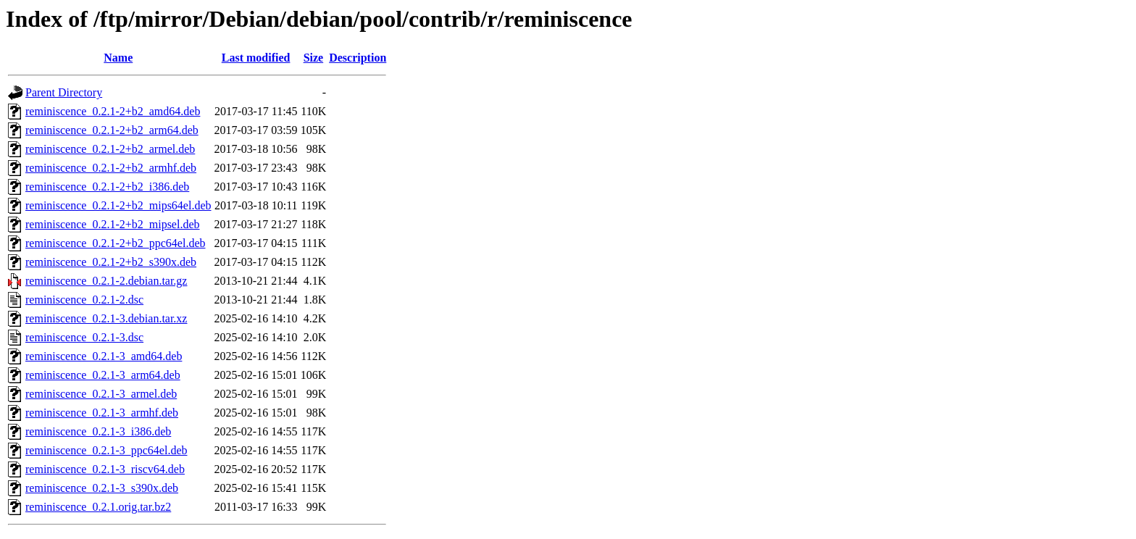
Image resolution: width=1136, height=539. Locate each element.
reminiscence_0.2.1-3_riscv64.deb (105, 469)
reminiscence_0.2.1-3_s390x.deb (101, 488)
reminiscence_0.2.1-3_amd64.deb (103, 356)
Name (118, 57)
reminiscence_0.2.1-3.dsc (84, 337)
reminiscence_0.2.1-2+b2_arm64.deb (112, 130)
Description (357, 57)
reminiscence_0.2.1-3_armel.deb (101, 394)
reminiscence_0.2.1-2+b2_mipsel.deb (112, 224)
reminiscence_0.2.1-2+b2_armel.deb (110, 149)
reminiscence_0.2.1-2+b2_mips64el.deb (118, 205)
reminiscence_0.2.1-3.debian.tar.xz (106, 318)
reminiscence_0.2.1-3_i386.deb (98, 431)
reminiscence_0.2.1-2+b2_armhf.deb (110, 168)
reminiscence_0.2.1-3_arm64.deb (102, 375)
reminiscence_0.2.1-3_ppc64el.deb (106, 450)
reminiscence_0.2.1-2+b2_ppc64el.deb (115, 243)
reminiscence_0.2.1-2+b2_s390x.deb (110, 262)
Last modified (256, 57)
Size (314, 57)
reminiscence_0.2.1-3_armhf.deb (101, 412)
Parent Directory (63, 92)
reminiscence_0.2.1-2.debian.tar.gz (106, 281)
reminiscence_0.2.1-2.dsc (84, 299)
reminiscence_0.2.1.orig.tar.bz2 (98, 507)
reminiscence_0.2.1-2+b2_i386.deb (107, 186)
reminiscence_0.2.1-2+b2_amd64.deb (112, 111)
